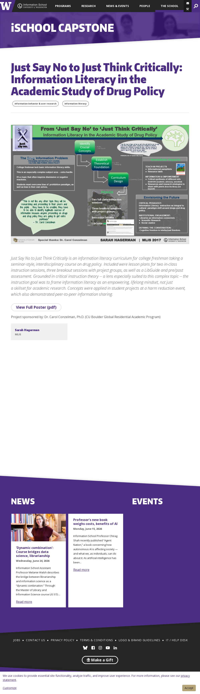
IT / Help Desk (177, 640)
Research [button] (88, 6)
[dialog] (100, 683)
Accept (189, 688)
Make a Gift (100, 660)
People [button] (145, 6)
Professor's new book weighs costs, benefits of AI (95, 522)
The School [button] (169, 6)
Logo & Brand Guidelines (139, 640)
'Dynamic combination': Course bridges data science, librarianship (34, 552)
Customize (10, 688)
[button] (188, 9)
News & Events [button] (117, 6)
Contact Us (35, 640)
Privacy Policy (62, 640)
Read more (24, 602)
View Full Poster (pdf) (36, 307)
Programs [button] (63, 6)
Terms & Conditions (96, 640)
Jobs (16, 640)
